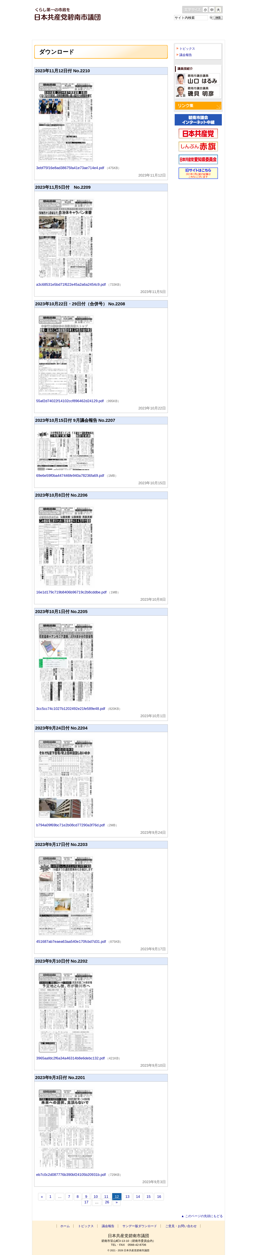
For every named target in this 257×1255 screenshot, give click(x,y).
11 (106, 1197)
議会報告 (118, 31)
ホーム (48, 31)
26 (107, 1202)
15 (149, 1197)
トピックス (80, 31)
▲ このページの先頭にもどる (202, 1216)
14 (138, 1197)
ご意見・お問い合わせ (203, 31)
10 (96, 1197)
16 (159, 1197)
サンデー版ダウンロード (160, 31)
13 (127, 1197)
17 (86, 1202)
